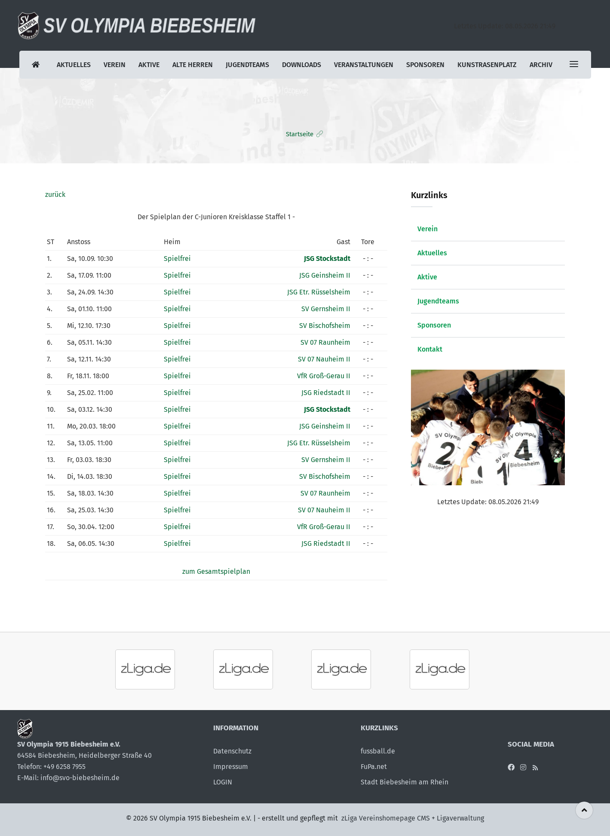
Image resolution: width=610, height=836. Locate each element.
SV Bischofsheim (324, 326)
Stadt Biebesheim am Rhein (404, 782)
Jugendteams (247, 65)
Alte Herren (192, 65)
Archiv (541, 65)
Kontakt (429, 349)
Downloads (301, 65)
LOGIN (222, 782)
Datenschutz (232, 751)
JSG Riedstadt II (325, 393)
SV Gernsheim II (325, 309)
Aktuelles (74, 65)
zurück (55, 194)
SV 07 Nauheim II (324, 359)
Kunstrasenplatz (487, 65)
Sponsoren (425, 65)
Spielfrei (177, 258)
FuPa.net (374, 767)
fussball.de (378, 751)
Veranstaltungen (363, 65)
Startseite (299, 134)
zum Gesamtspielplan (216, 571)
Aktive (148, 65)
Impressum (230, 767)
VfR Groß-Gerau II (323, 376)
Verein (115, 65)
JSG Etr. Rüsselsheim (318, 292)
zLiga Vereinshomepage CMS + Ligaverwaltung (412, 818)
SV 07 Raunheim (325, 342)
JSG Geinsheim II (324, 275)
